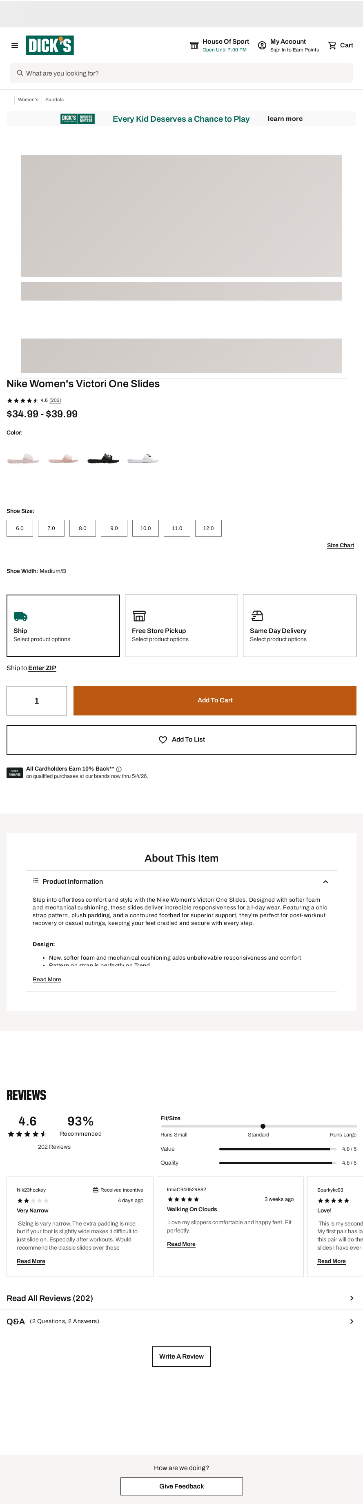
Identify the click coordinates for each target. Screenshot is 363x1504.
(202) (55, 400)
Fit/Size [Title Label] (170, 1118)
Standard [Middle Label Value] (258, 1135)
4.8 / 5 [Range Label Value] (349, 1149)
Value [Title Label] (167, 1149)
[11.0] (177, 528)
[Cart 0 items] (341, 45)
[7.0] (51, 528)
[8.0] (82, 528)
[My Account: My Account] (289, 45)
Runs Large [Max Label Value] (343, 1135)
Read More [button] (47, 979)
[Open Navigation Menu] (14, 45)
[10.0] (145, 528)
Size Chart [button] (340, 545)
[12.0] (208, 528)
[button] (42, 668)
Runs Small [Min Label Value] (173, 1135)
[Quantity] (37, 700)
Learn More (285, 118)
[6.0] (20, 528)
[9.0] (114, 528)
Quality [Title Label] (169, 1163)
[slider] (259, 1126)
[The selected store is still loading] (227, 45)
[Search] (188, 73)
